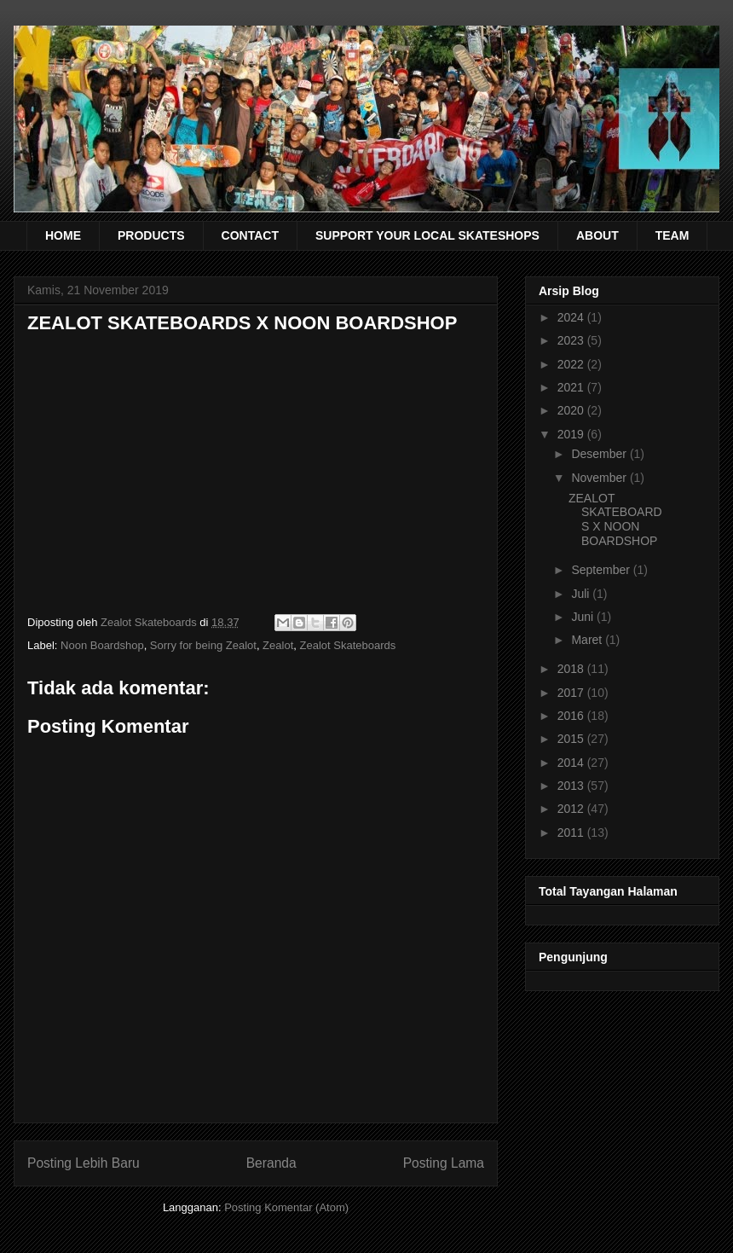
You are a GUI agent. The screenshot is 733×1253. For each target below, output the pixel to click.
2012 (572, 808)
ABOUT (597, 235)
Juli (581, 593)
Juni (584, 617)
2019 (572, 434)
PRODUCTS (151, 235)
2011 (572, 832)
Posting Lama (443, 1163)
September (601, 570)
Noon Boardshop (102, 645)
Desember (600, 454)
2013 (572, 785)
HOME (63, 235)
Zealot (278, 645)
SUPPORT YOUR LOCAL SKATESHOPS (427, 235)
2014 (572, 762)
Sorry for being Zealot (203, 645)
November (600, 477)
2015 (572, 738)
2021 (572, 387)
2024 (572, 317)
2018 (572, 669)
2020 (572, 410)
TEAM (672, 235)
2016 (572, 715)
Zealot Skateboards (347, 645)
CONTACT (250, 235)
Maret (588, 640)
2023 (572, 340)
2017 (572, 692)
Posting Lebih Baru (83, 1163)
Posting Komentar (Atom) (286, 1207)
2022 (572, 364)
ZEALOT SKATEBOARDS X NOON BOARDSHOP (615, 519)
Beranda (271, 1163)
